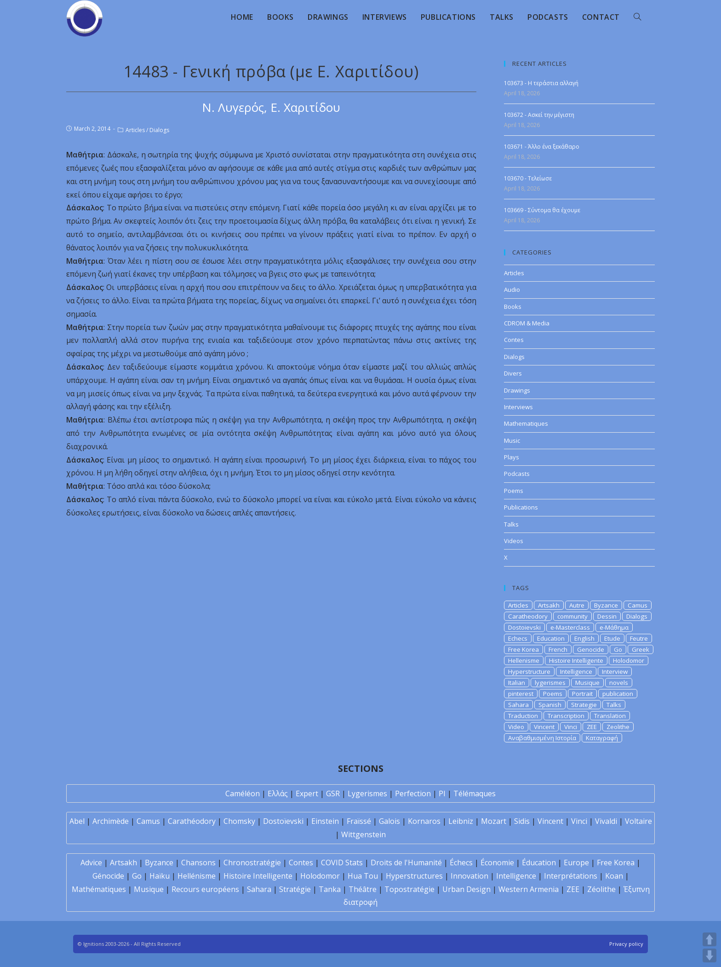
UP (709, 939)
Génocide (108, 876)
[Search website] (637, 17)
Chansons (198, 862)
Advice (91, 862)
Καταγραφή (602, 738)
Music (512, 440)
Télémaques (474, 793)
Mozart (493, 821)
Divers (513, 373)
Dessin (607, 616)
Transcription (566, 716)
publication (617, 693)
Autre (576, 605)
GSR (333, 793)
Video (516, 727)
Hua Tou (363, 876)
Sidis (522, 821)
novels (618, 682)
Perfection (413, 793)
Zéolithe (601, 889)
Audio (512, 289)
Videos (513, 541)
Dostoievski (524, 627)
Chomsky (239, 821)
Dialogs (159, 130)
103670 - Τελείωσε (528, 178)
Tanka (330, 889)
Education (551, 638)
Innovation (469, 876)
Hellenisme (523, 660)
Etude (612, 638)
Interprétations (570, 876)
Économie (497, 862)
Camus (637, 605)
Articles (135, 130)
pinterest (520, 693)
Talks (511, 524)
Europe (576, 862)
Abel (77, 821)
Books (512, 306)
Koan (614, 876)
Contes (514, 340)
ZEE (592, 727)
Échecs (461, 862)
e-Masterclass (570, 627)
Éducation (539, 862)
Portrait (582, 693)
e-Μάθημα (614, 627)
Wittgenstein (363, 834)
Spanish (549, 705)
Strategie (584, 705)
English (584, 638)
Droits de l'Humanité (406, 862)
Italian (516, 682)
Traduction (523, 716)
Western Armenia (528, 889)
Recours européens (205, 889)
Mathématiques (99, 889)
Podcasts (517, 473)
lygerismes (550, 682)
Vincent (544, 727)
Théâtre (363, 889)
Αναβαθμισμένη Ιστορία (542, 738)
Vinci (570, 727)
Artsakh (549, 605)
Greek (640, 649)
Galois (389, 821)
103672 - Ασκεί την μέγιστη (539, 115)
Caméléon (242, 793)
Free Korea (523, 649)
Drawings (517, 390)
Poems (513, 490)
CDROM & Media (526, 323)
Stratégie (295, 889)
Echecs (517, 638)
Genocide (590, 649)
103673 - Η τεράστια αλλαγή (541, 83)
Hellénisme (196, 876)
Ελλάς (278, 793)
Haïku (159, 876)
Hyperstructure (529, 671)
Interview (615, 671)
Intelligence (576, 671)
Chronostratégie (252, 862)
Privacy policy (626, 943)
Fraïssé (359, 821)
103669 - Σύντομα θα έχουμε (542, 210)
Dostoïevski (283, 821)
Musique (587, 682)
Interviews (518, 407)
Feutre (639, 638)
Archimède (110, 821)
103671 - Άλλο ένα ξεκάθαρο (541, 147)
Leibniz (460, 821)
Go (618, 649)
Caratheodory (528, 616)
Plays (511, 457)
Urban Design (466, 889)
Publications (521, 507)
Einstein (325, 821)
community (572, 616)
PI (442, 793)
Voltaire (638, 821)
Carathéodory (192, 821)
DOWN (709, 955)
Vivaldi (606, 821)
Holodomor (628, 660)
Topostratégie (409, 889)
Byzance (606, 605)
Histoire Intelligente (576, 660)
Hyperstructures (414, 876)
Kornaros (424, 821)
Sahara (518, 705)
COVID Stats (342, 862)
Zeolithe (618, 727)
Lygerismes (367, 793)
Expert (307, 793)
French (558, 649)
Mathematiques (526, 423)
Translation (610, 716)
